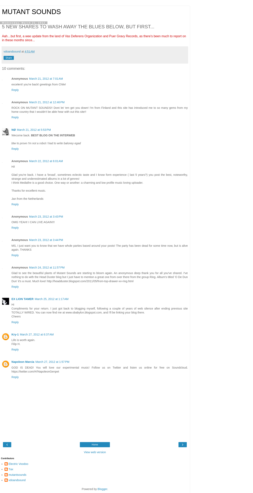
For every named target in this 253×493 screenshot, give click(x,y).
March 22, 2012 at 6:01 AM (46, 161)
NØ (13, 129)
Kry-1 (15, 334)
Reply (15, 90)
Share (9, 57)
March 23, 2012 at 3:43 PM (46, 216)
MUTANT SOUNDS (31, 11)
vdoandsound (16, 480)
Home (95, 444)
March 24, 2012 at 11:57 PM (47, 267)
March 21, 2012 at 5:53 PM (34, 129)
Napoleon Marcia (22, 361)
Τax (10, 469)
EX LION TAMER (22, 299)
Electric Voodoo (18, 463)
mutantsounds (17, 474)
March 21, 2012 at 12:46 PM (47, 102)
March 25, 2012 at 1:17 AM (52, 299)
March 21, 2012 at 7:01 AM (46, 78)
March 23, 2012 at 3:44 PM (46, 240)
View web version (95, 452)
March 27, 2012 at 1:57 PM (52, 361)
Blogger (102, 489)
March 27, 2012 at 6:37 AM (37, 334)
